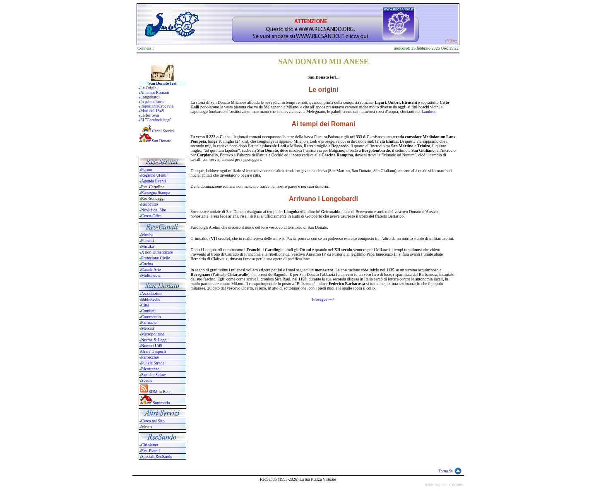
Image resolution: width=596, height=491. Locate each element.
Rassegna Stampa (155, 192)
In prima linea (151, 101)
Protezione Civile (155, 258)
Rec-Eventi (150, 450)
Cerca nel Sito (153, 421)
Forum (146, 169)
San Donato (161, 141)
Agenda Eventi (153, 181)
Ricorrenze (150, 368)
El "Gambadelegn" (155, 119)
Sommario (161, 402)
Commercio (151, 316)
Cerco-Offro (151, 215)
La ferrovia (149, 115)
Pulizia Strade (152, 363)
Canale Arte (151, 269)
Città (145, 305)
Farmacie (148, 322)
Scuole (146, 380)
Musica (147, 234)
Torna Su (445, 471)
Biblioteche (150, 299)
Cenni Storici (156, 131)
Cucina (147, 263)
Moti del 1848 (152, 110)
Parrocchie (150, 357)
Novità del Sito (153, 210)
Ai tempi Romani (154, 92)
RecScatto (149, 204)
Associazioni (152, 293)
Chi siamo (149, 445)
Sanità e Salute (153, 374)
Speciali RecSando (156, 456)
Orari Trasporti (153, 351)
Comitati (148, 311)
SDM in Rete (160, 391)
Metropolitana (153, 334)
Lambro (428, 111)
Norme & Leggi (154, 340)
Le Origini (149, 88)
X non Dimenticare (157, 252)
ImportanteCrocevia (156, 106)
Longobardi (150, 97)
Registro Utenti (153, 175)
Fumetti (147, 240)
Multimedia (151, 275)
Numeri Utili (152, 345)
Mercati (147, 328)
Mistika (147, 246)
